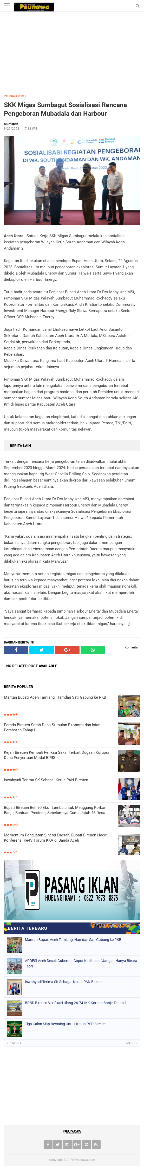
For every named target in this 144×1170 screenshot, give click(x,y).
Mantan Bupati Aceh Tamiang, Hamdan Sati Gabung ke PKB (55, 697)
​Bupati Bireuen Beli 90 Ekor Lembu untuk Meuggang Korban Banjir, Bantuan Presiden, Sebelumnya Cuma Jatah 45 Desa (55, 810)
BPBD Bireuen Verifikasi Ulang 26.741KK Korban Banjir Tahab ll (75, 1003)
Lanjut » (131, 1043)
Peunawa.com (14, 96)
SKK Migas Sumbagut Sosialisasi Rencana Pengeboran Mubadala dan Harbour (65, 109)
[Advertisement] (72, 50)
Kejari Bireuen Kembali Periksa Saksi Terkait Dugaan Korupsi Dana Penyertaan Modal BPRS (56, 755)
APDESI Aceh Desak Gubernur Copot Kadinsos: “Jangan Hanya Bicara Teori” (81, 963)
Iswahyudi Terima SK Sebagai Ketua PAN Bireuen (46, 780)
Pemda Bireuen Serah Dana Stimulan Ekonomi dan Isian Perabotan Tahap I (52, 727)
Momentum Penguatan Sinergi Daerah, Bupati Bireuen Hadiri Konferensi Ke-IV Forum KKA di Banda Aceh (56, 838)
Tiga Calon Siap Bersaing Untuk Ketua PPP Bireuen (66, 1024)
